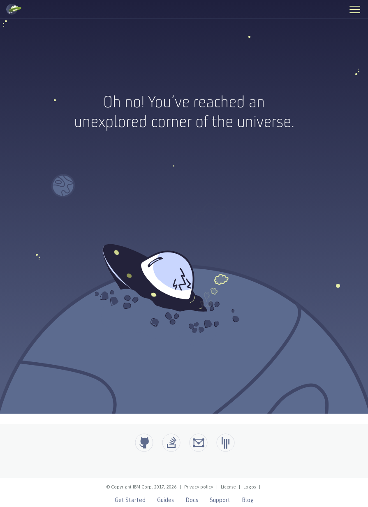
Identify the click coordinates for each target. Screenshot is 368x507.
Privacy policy (198, 486)
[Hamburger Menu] (354, 9)
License (228, 486)
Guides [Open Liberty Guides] (165, 500)
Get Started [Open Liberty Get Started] (130, 500)
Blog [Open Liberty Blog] (248, 500)
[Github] (144, 442)
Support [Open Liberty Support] (220, 500)
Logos (249, 486)
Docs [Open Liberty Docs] (191, 500)
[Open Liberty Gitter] (225, 442)
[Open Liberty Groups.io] (198, 442)
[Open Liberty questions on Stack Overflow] (171, 442)
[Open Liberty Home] (13, 9)
